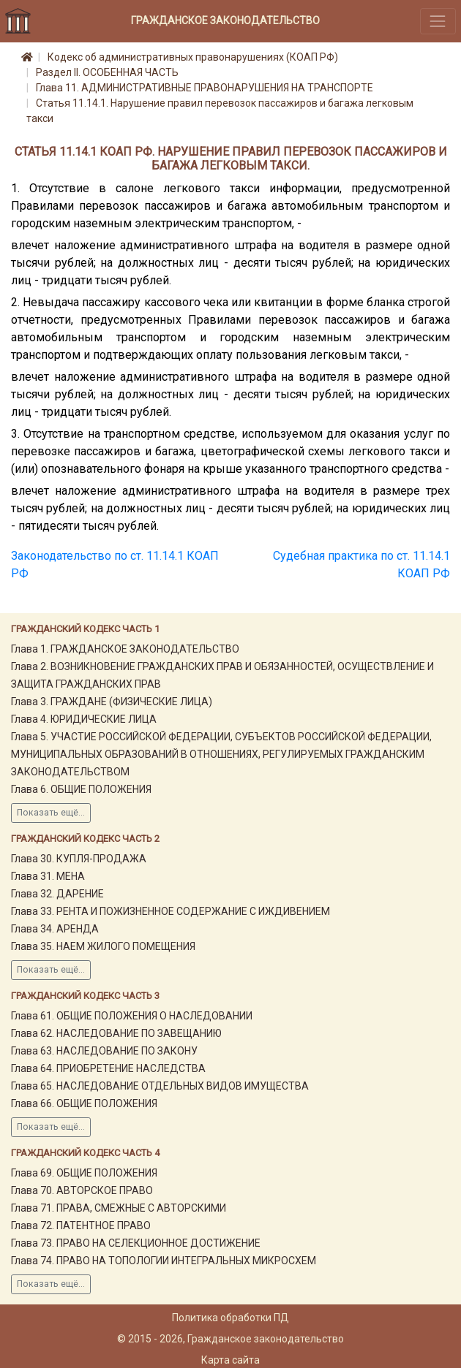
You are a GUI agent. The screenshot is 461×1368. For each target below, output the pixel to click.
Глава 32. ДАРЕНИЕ (57, 894)
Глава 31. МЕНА (48, 876)
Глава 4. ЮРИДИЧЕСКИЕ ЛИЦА (84, 719)
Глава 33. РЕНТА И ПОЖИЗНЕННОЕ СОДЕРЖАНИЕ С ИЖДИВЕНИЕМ (170, 911)
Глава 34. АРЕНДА (55, 929)
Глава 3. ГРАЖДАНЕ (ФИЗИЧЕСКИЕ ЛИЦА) (111, 701)
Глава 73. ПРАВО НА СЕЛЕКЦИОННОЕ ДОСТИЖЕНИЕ (136, 1243)
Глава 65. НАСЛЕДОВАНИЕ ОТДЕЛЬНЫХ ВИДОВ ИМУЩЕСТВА (160, 1086)
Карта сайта (230, 1360)
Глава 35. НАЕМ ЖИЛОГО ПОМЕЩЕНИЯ (103, 946)
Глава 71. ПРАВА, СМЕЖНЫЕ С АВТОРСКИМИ (118, 1208)
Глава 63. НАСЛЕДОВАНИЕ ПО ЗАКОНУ (104, 1051)
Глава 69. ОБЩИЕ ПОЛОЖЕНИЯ (84, 1173)
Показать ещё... (51, 813)
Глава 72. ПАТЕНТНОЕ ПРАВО (81, 1225)
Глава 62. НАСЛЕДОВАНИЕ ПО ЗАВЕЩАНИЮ (116, 1033)
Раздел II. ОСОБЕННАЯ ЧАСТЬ (107, 72)
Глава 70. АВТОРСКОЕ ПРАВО (82, 1190)
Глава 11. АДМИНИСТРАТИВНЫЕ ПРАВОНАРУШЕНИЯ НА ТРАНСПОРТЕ (204, 88)
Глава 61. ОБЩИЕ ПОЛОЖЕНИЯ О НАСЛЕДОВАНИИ (131, 1016)
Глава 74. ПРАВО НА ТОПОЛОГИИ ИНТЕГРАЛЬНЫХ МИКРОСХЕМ (163, 1260)
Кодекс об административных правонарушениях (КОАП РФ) (193, 57)
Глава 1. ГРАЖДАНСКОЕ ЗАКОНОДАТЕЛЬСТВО (125, 649)
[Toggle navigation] (438, 21)
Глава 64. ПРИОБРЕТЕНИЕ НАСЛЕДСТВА (108, 1068)
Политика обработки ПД (230, 1317)
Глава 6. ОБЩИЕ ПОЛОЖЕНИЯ (81, 789)
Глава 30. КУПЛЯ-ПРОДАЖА (78, 858)
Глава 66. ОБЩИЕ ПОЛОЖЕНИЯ (84, 1103)
